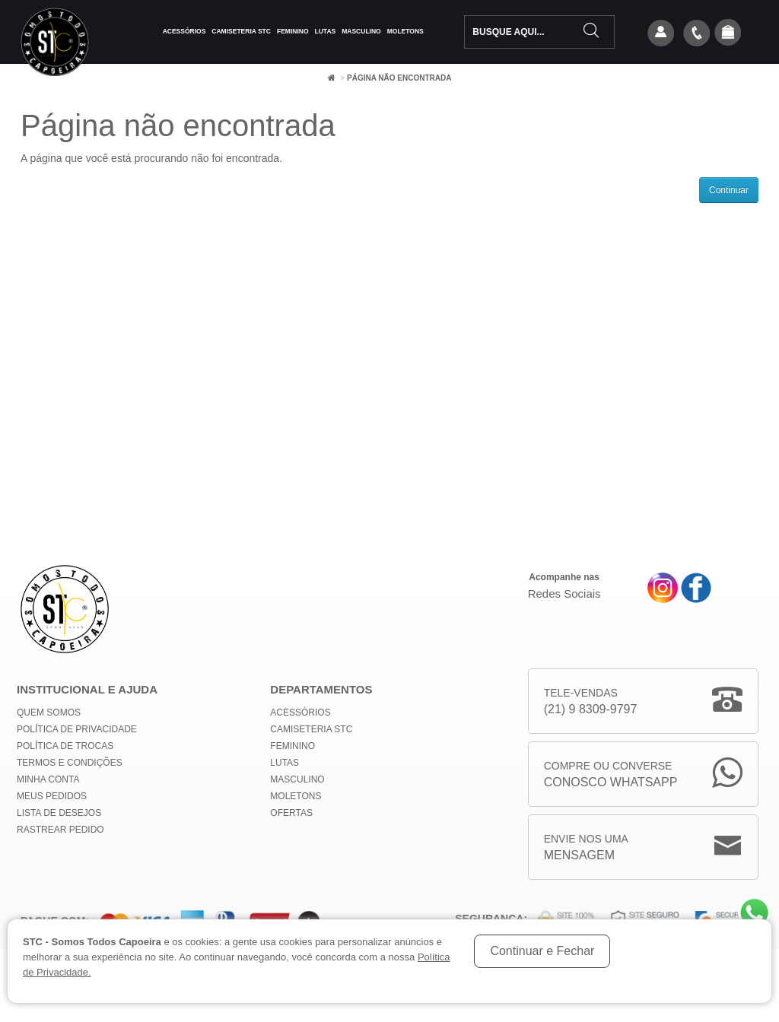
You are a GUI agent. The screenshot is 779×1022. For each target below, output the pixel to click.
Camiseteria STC (241, 31)
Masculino (361, 31)
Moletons (405, 31)
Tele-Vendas (591, 702)
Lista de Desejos (59, 813)
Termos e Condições (69, 762)
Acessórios (184, 31)
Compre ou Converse (611, 775)
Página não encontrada (399, 78)
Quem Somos (49, 712)
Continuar (729, 190)
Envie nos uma (586, 848)
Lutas (325, 31)
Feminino (293, 31)
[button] (728, 33)
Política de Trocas (65, 746)
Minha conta (48, 779)
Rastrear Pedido (60, 829)
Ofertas (291, 813)
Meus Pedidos (52, 796)
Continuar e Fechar (542, 950)
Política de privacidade (77, 729)
